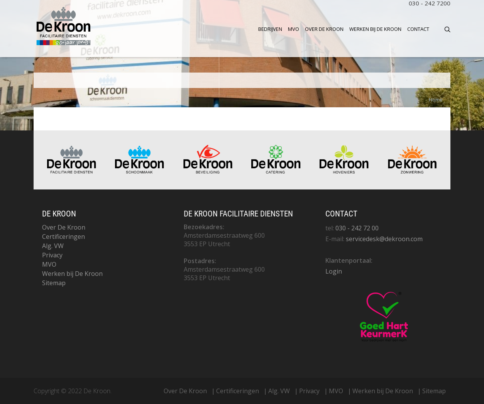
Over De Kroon (324, 28)
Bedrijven (270, 28)
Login (333, 271)
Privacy (52, 255)
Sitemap (54, 283)
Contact (418, 28)
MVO (293, 28)
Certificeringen (63, 236)
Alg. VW (53, 246)
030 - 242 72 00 (357, 228)
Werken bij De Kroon (375, 28)
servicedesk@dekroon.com (384, 239)
